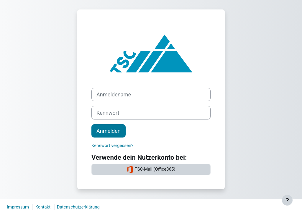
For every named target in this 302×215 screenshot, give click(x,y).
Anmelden (108, 131)
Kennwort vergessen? (112, 145)
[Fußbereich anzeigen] (287, 200)
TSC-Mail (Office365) (151, 169)
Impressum (18, 207)
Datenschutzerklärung (78, 207)
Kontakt (42, 207)
